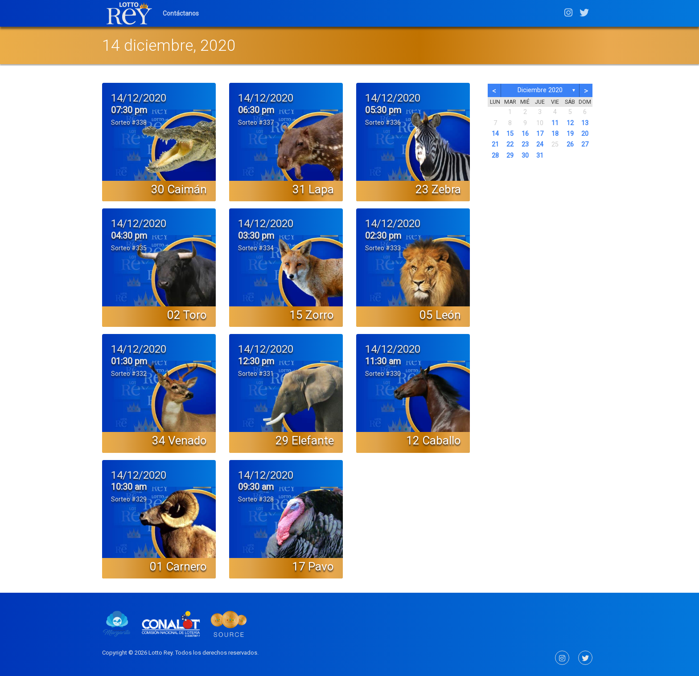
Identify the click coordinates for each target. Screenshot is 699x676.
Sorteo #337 (256, 122)
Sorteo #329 (129, 499)
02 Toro (187, 315)
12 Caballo (433, 440)
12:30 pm (256, 361)
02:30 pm (383, 235)
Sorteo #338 (129, 122)
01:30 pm (129, 361)
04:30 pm (129, 235)
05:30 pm (383, 110)
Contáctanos (181, 13)
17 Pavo (313, 566)
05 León (440, 315)
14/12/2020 (138, 98)
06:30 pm (256, 110)
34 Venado (179, 440)
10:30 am (129, 486)
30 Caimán (179, 189)
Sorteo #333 (383, 248)
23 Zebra (438, 189)
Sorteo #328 (256, 499)
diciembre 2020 (540, 90)
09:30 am (256, 486)
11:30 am (383, 361)
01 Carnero (178, 566)
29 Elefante (304, 440)
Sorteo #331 (256, 373)
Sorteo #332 (129, 373)
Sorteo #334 (256, 248)
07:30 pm (129, 110)
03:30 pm (256, 235)
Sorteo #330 (383, 373)
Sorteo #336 (383, 122)
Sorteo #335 (129, 248)
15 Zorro (311, 315)
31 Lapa (313, 189)
